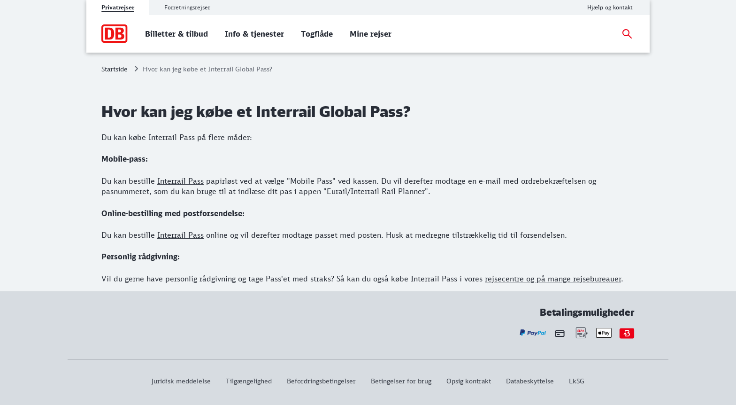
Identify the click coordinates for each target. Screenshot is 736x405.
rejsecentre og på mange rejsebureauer (553, 278)
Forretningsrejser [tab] (187, 7)
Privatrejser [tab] (117, 7)
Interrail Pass (180, 181)
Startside (114, 69)
